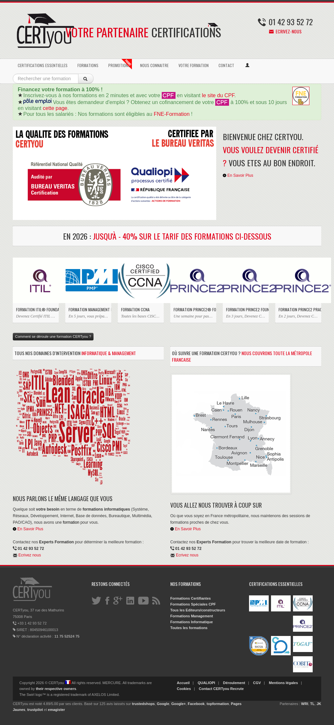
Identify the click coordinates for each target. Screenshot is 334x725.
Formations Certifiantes (190, 598)
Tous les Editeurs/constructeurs (197, 610)
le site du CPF (218, 95)
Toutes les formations (188, 628)
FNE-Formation (172, 114)
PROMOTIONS (120, 64)
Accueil (183, 683)
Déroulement (234, 683)
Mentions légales (283, 683)
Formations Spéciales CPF (193, 604)
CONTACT (226, 65)
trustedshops (143, 704)
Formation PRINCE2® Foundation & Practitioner (193, 309)
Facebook (196, 704)
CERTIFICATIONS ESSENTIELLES (43, 65)
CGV (257, 683)
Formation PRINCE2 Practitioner (298, 309)
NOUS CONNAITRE (154, 65)
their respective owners (56, 689)
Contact (205, 689)
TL (312, 704)
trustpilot (35, 710)
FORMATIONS (87, 65)
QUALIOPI (206, 683)
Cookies (184, 689)
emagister (56, 710)
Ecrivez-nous (285, 31)
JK (319, 704)
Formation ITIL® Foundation (35, 309)
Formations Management (191, 616)
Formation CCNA (135, 309)
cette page (55, 108)
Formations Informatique (191, 622)
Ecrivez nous (29, 555)
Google (163, 704)
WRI (304, 704)
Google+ (178, 704)
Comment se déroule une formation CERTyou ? (53, 336)
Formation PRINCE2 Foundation (245, 309)
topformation (218, 704)
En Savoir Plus (238, 175)
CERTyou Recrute (228, 689)
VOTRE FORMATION (193, 65)
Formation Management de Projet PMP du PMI (88, 309)
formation (71, 522)
